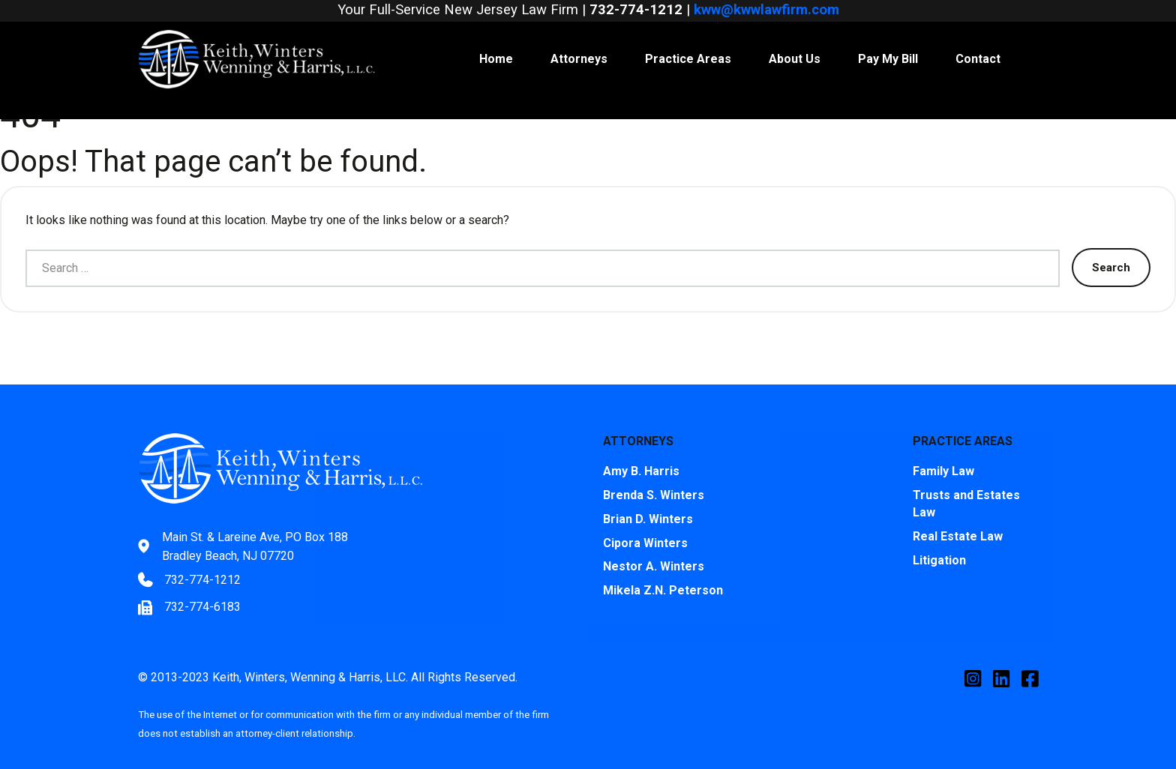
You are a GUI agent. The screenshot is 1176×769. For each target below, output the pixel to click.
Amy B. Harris (641, 452)
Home (496, 40)
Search (1111, 248)
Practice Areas (688, 40)
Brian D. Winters (648, 500)
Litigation (939, 541)
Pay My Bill (888, 40)
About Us (794, 40)
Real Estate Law (958, 517)
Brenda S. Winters (653, 476)
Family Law (943, 452)
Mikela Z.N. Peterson (663, 572)
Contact (978, 40)
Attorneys (579, 40)
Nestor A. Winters (653, 548)
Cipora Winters (645, 524)
